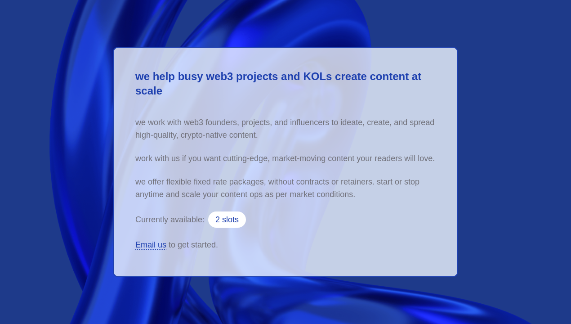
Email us (150, 244)
